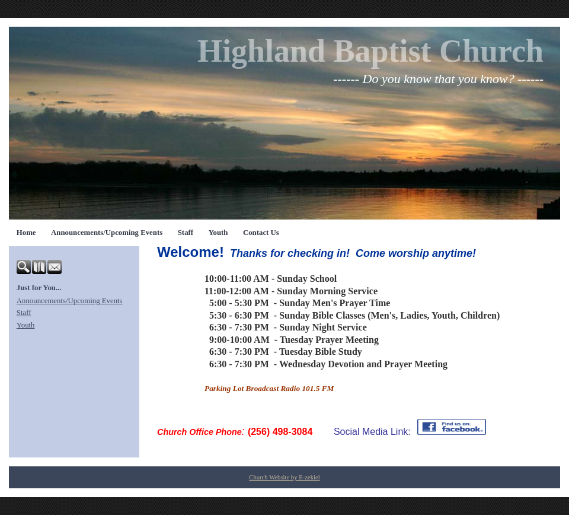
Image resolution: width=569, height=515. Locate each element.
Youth (218, 232)
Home (26, 232)
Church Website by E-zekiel (284, 477)
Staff (185, 232)
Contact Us (261, 232)
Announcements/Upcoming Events (106, 232)
